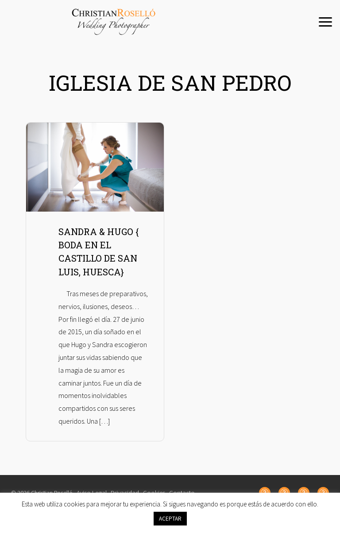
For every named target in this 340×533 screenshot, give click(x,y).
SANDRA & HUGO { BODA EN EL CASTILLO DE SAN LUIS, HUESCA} (100, 263)
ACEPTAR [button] (170, 518)
